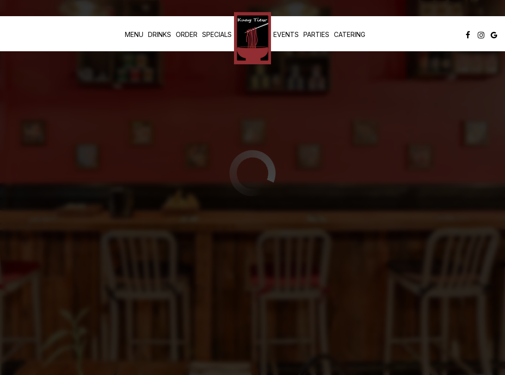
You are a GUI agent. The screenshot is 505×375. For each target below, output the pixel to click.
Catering (349, 34)
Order (186, 34)
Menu (134, 34)
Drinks (159, 34)
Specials (217, 34)
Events (286, 34)
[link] (252, 38)
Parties (316, 34)
